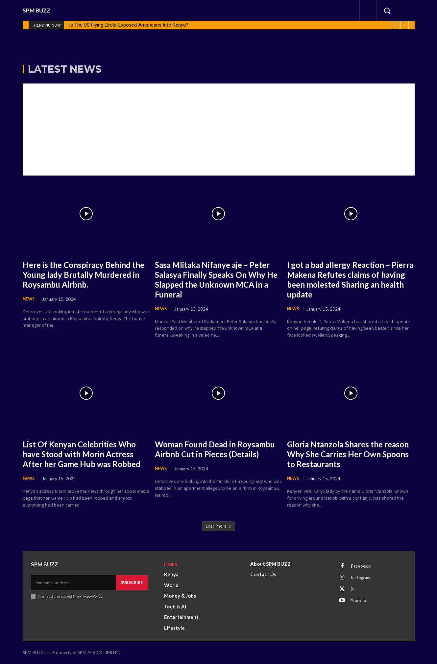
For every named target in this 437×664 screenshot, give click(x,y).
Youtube (360, 603)
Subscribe (132, 583)
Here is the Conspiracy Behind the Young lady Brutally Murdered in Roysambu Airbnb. (83, 274)
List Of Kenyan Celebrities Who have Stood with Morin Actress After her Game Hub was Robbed (86, 454)
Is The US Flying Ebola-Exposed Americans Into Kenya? (128, 25)
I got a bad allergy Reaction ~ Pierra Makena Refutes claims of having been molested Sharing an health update (350, 279)
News (29, 299)
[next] (405, 25)
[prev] (394, 25)
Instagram (362, 579)
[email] (73, 583)
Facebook (361, 567)
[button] (387, 10)
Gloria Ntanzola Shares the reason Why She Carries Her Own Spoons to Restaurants (341, 454)
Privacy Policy (91, 597)
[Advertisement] (219, 129)
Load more (218, 527)
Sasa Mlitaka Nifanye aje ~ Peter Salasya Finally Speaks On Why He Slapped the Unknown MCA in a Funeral (217, 279)
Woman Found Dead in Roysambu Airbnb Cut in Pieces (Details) (215, 454)
